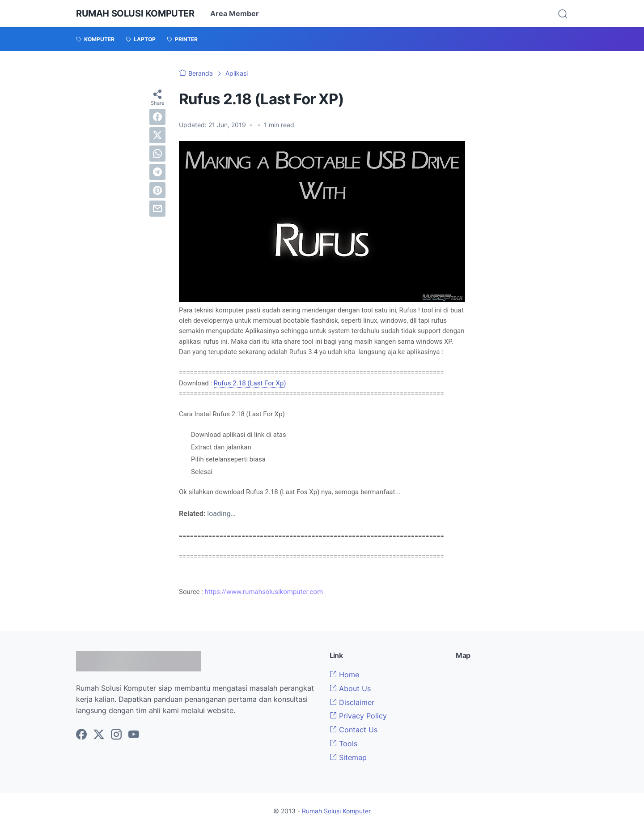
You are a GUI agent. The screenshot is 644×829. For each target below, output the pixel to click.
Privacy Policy (358, 715)
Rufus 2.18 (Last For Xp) (250, 383)
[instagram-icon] (116, 735)
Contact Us (353, 729)
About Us (350, 688)
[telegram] (157, 172)
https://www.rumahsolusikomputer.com (264, 592)
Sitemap (348, 757)
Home (344, 674)
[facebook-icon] (81, 735)
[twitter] (157, 135)
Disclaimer (352, 702)
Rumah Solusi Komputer (135, 13)
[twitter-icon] (98, 735)
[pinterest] (157, 190)
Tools (343, 743)
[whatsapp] (157, 153)
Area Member (234, 13)
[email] (157, 209)
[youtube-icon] (133, 735)
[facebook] (157, 117)
